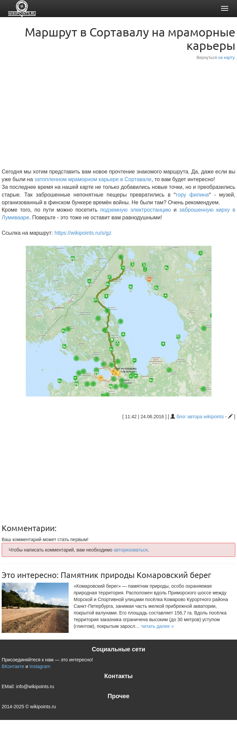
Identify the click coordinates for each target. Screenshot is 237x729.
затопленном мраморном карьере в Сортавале (93, 179)
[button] (157, 626)
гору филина (192, 195)
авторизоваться (130, 550)
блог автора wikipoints (200, 416)
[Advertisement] (118, 114)
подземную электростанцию (135, 210)
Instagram (39, 666)
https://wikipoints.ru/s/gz (83, 233)
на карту (226, 57)
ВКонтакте (13, 666)
